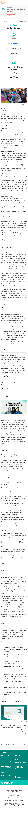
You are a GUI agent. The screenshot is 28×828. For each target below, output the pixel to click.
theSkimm (9, 7)
